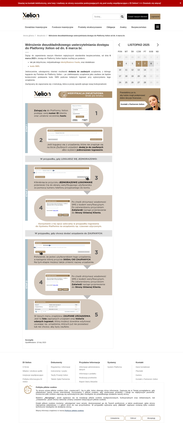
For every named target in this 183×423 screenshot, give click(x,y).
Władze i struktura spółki (32, 371)
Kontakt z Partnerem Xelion (132, 104)
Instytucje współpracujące (33, 375)
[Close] (180, 3)
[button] (157, 27)
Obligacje (111, 27)
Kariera (139, 375)
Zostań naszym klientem (137, 17)
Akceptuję (151, 418)
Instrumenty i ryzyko (59, 371)
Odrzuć (133, 418)
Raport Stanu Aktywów (88, 382)
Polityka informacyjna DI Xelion (32, 380)
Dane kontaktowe (143, 367)
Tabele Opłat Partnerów (60, 379)
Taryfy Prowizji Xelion (59, 375)
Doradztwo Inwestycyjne (36, 27)
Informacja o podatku (87, 374)
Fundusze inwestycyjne (62, 27)
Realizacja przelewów (88, 378)
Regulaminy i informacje (60, 367)
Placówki (139, 371)
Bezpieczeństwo (138, 27)
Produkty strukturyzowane (90, 27)
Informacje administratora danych (89, 368)
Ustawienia (114, 418)
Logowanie (155, 17)
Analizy (123, 27)
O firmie (26, 367)
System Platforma (114, 367)
